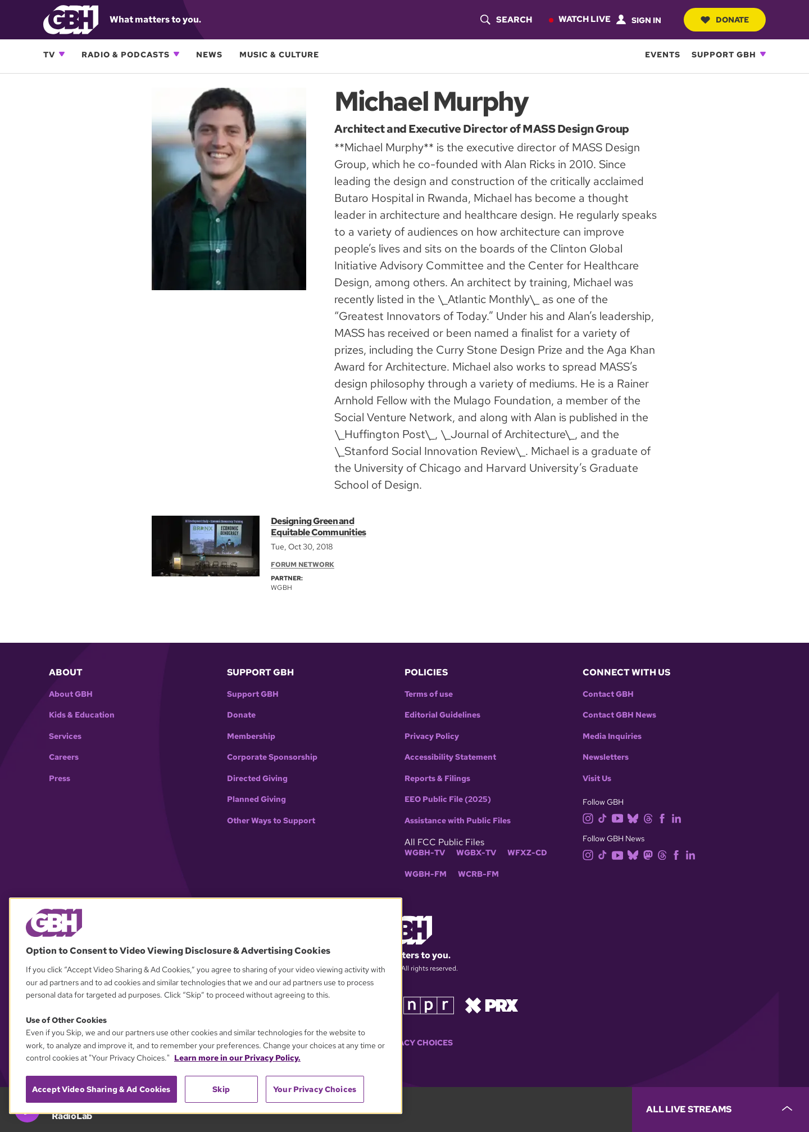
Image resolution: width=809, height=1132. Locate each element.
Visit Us (597, 778)
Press (59, 778)
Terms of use (428, 694)
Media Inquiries (612, 736)
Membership (251, 736)
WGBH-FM (425, 874)
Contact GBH (608, 694)
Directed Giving (257, 778)
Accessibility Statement (450, 757)
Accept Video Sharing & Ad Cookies (101, 1089)
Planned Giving (256, 799)
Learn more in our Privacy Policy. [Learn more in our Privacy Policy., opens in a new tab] (237, 1058)
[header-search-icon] (506, 20)
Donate (725, 20)
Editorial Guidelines (442, 715)
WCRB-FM (478, 874)
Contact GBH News (619, 715)
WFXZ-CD (527, 853)
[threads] (650, 817)
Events (662, 54)
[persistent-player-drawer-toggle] (720, 1109)
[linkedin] (678, 817)
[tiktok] (605, 817)
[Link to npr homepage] (428, 1005)
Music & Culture (279, 54)
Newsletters (606, 757)
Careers (64, 757)
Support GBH (724, 54)
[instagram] (590, 817)
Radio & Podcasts (125, 54)
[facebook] (664, 817)
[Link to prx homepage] (491, 1005)
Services (65, 736)
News (209, 54)
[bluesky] (635, 817)
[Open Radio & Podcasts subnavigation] (176, 54)
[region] (205, 1006)
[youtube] (620, 817)
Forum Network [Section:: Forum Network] (302, 564)
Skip (221, 1089)
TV (49, 54)
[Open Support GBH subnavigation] (763, 54)
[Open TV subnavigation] (62, 54)
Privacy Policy (431, 736)
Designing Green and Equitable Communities (318, 526)
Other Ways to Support (271, 821)
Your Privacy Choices (404, 1043)
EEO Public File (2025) (447, 799)
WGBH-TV (424, 853)
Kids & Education (82, 715)
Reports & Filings (437, 778)
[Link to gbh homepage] (70, 19)
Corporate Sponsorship (272, 757)
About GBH (71, 694)
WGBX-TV (476, 853)
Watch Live (584, 19)
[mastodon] (650, 854)
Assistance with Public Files (457, 821)
